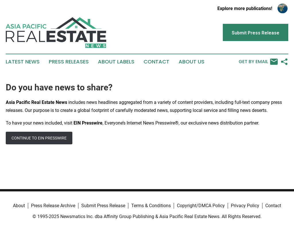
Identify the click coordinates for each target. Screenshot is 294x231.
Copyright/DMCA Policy (201, 205)
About (19, 205)
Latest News (23, 62)
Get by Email (258, 62)
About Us (191, 62)
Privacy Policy (245, 205)
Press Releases (69, 62)
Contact (156, 62)
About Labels (116, 62)
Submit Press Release (103, 205)
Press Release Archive (53, 205)
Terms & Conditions (151, 205)
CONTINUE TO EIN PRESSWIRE (39, 138)
